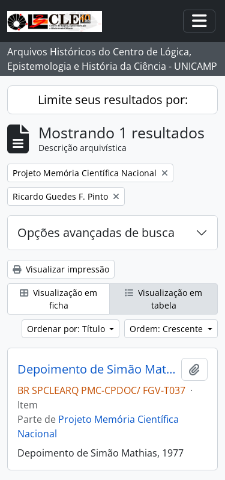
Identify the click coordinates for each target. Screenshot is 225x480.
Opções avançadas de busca (96, 232)
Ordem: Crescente (167, 328)
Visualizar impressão (61, 269)
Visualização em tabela (163, 299)
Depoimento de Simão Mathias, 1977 (96, 369)
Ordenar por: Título (67, 328)
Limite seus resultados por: (113, 99)
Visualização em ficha (58, 299)
